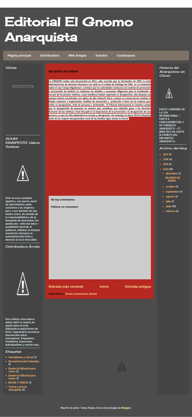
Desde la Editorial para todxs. (22, 377)
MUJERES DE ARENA (172, 179)
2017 (166, 154)
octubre (171, 186)
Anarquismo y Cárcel (20, 357)
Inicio (104, 286)
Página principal (19, 55)
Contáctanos (126, 55)
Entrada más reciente (66, 286)
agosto (170, 196)
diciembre (172, 173)
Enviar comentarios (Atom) (81, 294)
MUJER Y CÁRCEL (18, 382)
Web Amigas (77, 55)
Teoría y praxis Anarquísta (17, 388)
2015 (166, 164)
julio (169, 201)
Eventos (102, 55)
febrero (171, 211)
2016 (166, 159)
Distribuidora (49, 55)
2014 (166, 169)
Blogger (126, 407)
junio (169, 206)
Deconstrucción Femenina (23, 361)
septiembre (173, 191)
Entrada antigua (138, 286)
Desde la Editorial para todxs (22, 370)
